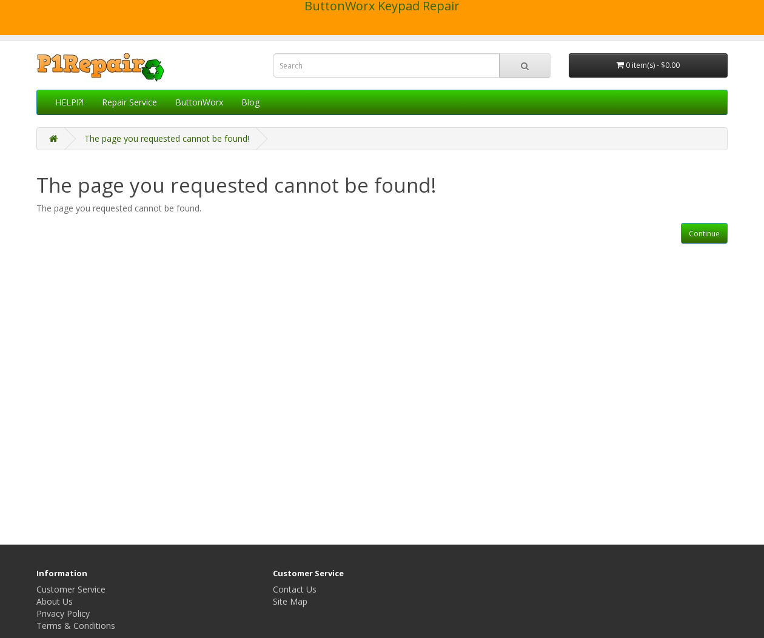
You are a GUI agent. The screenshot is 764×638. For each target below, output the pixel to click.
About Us (54, 601)
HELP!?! (69, 102)
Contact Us (295, 589)
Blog (250, 102)
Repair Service (129, 102)
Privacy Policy (63, 613)
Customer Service (71, 589)
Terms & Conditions (75, 625)
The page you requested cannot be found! (166, 138)
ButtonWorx (199, 102)
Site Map (290, 601)
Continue (704, 233)
